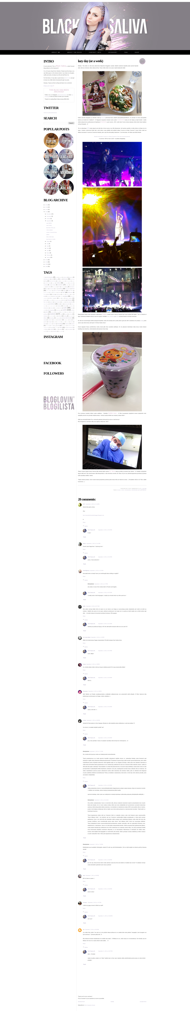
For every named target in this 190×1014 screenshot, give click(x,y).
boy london (63, 281)
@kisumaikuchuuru (62, 94)
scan (56, 316)
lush (58, 304)
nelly (44, 310)
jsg (63, 298)
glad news (70, 290)
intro (72, 294)
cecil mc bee (47, 283)
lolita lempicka (69, 302)
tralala (45, 323)
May (48, 248)
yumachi (49, 331)
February (49, 255)
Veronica (85, 902)
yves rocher (61, 331)
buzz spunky (68, 281)
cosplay (67, 284)
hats (48, 294)
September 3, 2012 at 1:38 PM (93, 664)
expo (47, 288)
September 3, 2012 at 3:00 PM (93, 720)
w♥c (44, 329)
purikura (45, 314)
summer (59, 319)
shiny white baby (50, 236)
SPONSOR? (112, 52)
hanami (45, 294)
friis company (49, 290)
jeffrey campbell (53, 298)
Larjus (84, 720)
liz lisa (63, 302)
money (51, 308)
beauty (65, 279)
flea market (68, 288)
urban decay (64, 325)
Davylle (103, 117)
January (48, 257)
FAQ (126, 52)
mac (62, 304)
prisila (72, 312)
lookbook (52, 304)
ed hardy (63, 286)
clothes (58, 283)
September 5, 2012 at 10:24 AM (101, 800)
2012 (46, 211)
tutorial (72, 323)
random (52, 314)
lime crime (46, 302)
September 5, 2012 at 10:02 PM (92, 929)
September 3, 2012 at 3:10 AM (96, 570)
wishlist (51, 329)
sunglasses (66, 319)
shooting (52, 318)
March (48, 252)
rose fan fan (51, 316)
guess (59, 292)
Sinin (108, 316)
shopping (57, 318)
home (53, 294)
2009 (46, 264)
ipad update (49, 296)
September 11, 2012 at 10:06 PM (105, 915)
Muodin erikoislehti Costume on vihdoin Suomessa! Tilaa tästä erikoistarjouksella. (112, 136)
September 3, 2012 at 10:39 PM (105, 785)
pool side (62, 312)
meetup (59, 305)
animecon (65, 277)
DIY (59, 286)
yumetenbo (55, 331)
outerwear (58, 310)
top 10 (63, 321)
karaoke (45, 300)
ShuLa (84, 543)
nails (65, 308)
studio (55, 319)
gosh (51, 292)
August (48, 241)
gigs (65, 290)
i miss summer (49, 230)
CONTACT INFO (95, 52)
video (60, 327)
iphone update (55, 296)
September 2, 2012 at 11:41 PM (93, 543)
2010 (46, 262)
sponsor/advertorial (66, 318)
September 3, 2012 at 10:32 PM (105, 529)
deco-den (49, 286)
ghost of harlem (57, 290)
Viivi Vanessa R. (91, 529)
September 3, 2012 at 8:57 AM (92, 606)
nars (72, 308)
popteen (67, 312)
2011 (46, 259)
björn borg (72, 279)
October (48, 218)
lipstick (51, 302)
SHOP (137, 52)
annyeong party (47, 279)
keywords (50, 300)
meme (65, 305)
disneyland (54, 286)
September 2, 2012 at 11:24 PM (92, 504)
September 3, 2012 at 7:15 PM (96, 751)
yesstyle (45, 331)
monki (56, 308)
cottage (71, 284)
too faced (58, 321)
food (73, 288)
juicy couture (69, 298)
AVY (84, 504)
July (48, 243)
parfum (72, 310)
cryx (44, 286)
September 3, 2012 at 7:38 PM (96, 844)
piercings (57, 312)
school (59, 316)
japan (66, 296)
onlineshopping (50, 310)
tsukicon (67, 323)
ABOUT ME (56, 52)
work (57, 329)
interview (68, 294)
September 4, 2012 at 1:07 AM (94, 902)
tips (54, 321)
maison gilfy (67, 304)
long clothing (46, 304)
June (48, 246)
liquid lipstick (57, 302)
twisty (52, 325)
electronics (72, 286)
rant (61, 314)
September (49, 220)
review (70, 314)
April (48, 250)
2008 (46, 266)
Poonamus (85, 691)
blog (46, 281)
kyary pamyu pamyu (57, 300)
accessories (50, 277)
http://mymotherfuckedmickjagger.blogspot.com (93, 515)
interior (63, 294)
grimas (55, 292)
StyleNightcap (86, 570)
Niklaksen (112, 316)
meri (84, 875)
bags (57, 279)
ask (52, 279)
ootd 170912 (49, 225)
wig (47, 329)
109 (44, 277)
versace (56, 327)
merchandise (70, 305)
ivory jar (61, 296)
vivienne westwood (69, 327)
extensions (52, 288)
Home (112, 1001)
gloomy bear (46, 292)
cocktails (71, 283)
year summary (70, 329)
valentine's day (70, 325)
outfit (64, 310)
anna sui (71, 277)
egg (67, 286)
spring (45, 319)
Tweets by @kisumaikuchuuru (50, 112)
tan (70, 319)
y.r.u (65, 329)
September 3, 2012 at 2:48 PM (95, 691)
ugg (55, 325)
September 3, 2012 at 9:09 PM (92, 875)
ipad (44, 296)
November (49, 216)
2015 (46, 204)
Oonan (117, 316)
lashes (64, 300)
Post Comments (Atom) (90, 1005)
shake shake (71, 316)
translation (50, 323)
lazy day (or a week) (50, 239)
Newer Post (81, 1001)
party (46, 312)
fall (56, 288)
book (58, 281)
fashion (60, 288)
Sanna (84, 664)
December (49, 214)
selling (65, 316)
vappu (52, 327)
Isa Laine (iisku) (87, 637)
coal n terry (66, 283)
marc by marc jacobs (51, 305)
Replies (86, 526)
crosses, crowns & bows (51, 232)
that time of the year (50, 227)
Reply (84, 522)
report (66, 314)
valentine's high (46, 327)
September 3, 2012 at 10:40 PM (105, 859)
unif (58, 325)
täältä (142, 320)
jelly (60, 298)
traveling (59, 323)
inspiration (58, 294)
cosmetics (60, 284)
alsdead (60, 277)
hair (63, 292)
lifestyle (69, 300)
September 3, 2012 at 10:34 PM (105, 677)
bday (61, 279)
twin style (47, 325)
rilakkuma (46, 316)
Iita (84, 929)
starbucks (50, 319)
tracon (71, 321)
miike (84, 606)
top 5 (67, 321)
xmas (60, 329)
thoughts (50, 321)
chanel (53, 283)
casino (73, 281)
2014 (46, 207)
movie (60, 308)
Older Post (143, 1001)
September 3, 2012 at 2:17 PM (101, 583)
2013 (46, 209)
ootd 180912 (49, 223)
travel (54, 323)
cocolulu (45, 284)
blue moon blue (52, 281)
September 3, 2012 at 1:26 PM (97, 637)
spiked (47, 234)
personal (52, 312)
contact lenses (52, 284)
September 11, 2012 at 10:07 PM (105, 951)
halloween (70, 292)
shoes (45, 318)
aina (56, 277)
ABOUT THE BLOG (74, 52)
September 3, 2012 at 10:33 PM (105, 592)
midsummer (46, 308)
